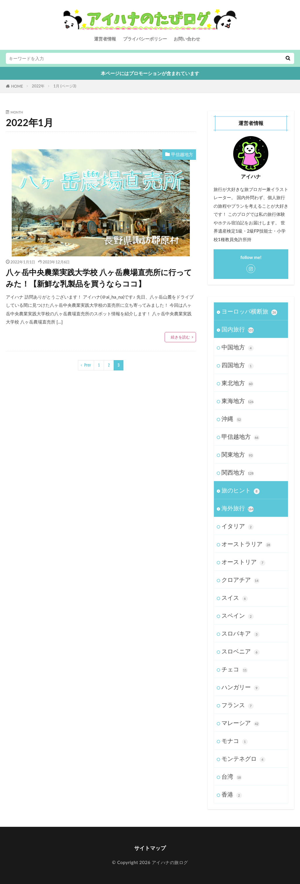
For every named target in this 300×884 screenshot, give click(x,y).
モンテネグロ (243, 759)
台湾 (231, 776)
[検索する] (287, 58)
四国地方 (237, 365)
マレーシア (240, 723)
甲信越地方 (182, 154)
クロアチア (240, 580)
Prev (87, 365)
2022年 (38, 86)
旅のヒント (240, 490)
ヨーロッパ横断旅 (249, 311)
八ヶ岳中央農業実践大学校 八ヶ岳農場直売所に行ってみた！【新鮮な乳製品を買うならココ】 (99, 278)
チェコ (234, 669)
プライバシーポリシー (145, 38)
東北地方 (237, 383)
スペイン (237, 615)
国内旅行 (237, 329)
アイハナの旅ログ (169, 862)
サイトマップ (150, 848)
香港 (231, 794)
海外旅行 (237, 508)
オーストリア (243, 562)
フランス (237, 705)
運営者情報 (105, 38)
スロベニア (240, 651)
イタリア (237, 526)
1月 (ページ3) (64, 86)
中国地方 (237, 347)
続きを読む (180, 337)
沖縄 (231, 419)
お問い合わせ (187, 38)
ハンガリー (240, 687)
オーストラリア (246, 544)
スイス (234, 598)
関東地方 (237, 454)
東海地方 (237, 401)
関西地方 (237, 472)
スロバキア (240, 633)
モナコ (234, 741)
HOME (17, 86)
